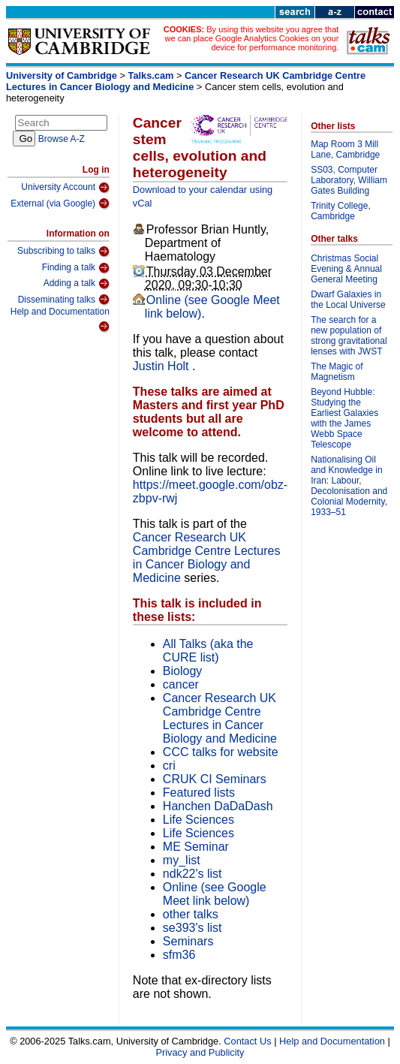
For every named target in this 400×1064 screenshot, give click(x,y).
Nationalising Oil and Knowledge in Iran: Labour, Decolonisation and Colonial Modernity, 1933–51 (349, 485)
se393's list (192, 927)
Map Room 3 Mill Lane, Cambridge (345, 149)
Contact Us (247, 1041)
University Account (65, 188)
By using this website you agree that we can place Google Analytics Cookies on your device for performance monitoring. (252, 38)
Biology (182, 671)
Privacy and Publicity (199, 1052)
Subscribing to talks (63, 252)
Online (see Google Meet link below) (214, 894)
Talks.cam (151, 75)
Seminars (188, 941)
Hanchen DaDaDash (218, 806)
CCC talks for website (220, 752)
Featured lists (199, 792)
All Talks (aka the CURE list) (208, 650)
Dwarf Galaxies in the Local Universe (348, 299)
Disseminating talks (64, 300)
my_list (181, 860)
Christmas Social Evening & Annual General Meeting (346, 269)
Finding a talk (76, 268)
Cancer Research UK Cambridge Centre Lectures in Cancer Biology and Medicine (185, 81)
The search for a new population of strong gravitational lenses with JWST (348, 336)
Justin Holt (162, 366)
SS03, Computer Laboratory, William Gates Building (349, 180)
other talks (190, 914)
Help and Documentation (60, 319)
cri (169, 765)
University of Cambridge (61, 75)
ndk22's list (192, 873)
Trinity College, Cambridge (341, 211)
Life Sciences (198, 819)
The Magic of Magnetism (336, 371)
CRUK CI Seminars (214, 779)
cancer (181, 684)
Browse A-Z (61, 139)
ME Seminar (196, 846)
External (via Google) (60, 203)
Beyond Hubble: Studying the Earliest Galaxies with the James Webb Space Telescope (344, 418)
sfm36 (179, 954)
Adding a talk (77, 284)
